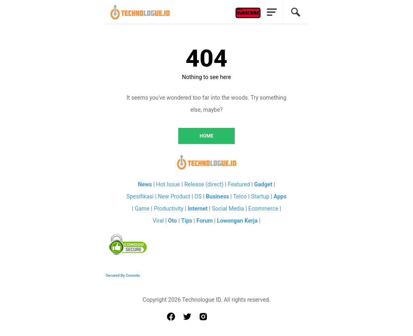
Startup (260, 196)
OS (198, 196)
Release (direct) (204, 184)
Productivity (169, 208)
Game (142, 208)
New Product (174, 196)
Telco (240, 196)
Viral (158, 220)
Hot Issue (168, 184)
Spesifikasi (140, 196)
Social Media (228, 208)
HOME (206, 136)
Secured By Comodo (123, 275)
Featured (239, 184)
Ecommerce (263, 208)
